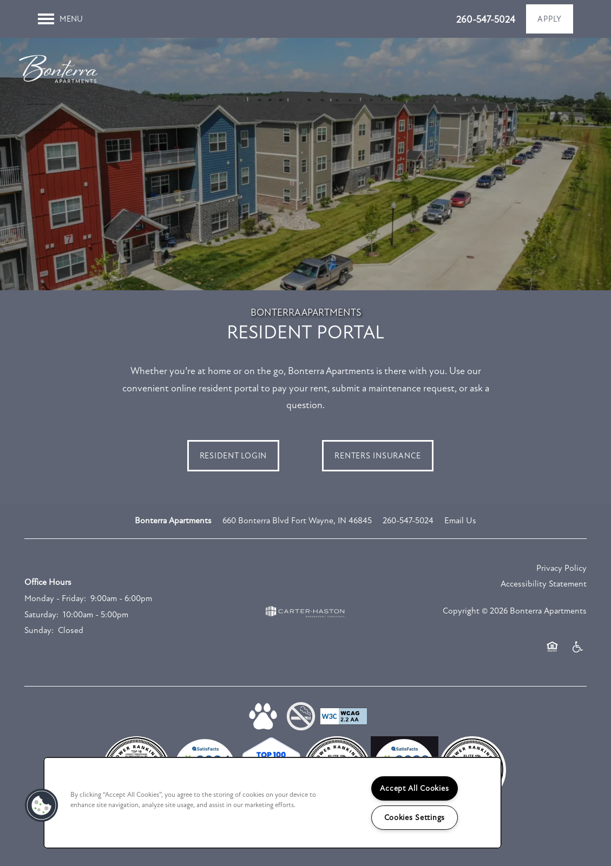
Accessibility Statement (544, 590)
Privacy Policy (561, 575)
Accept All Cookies (414, 788)
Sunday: (39, 637)
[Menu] (60, 19)
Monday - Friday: (55, 605)
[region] (272, 803)
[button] (549, 19)
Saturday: (41, 621)
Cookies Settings (414, 817)
